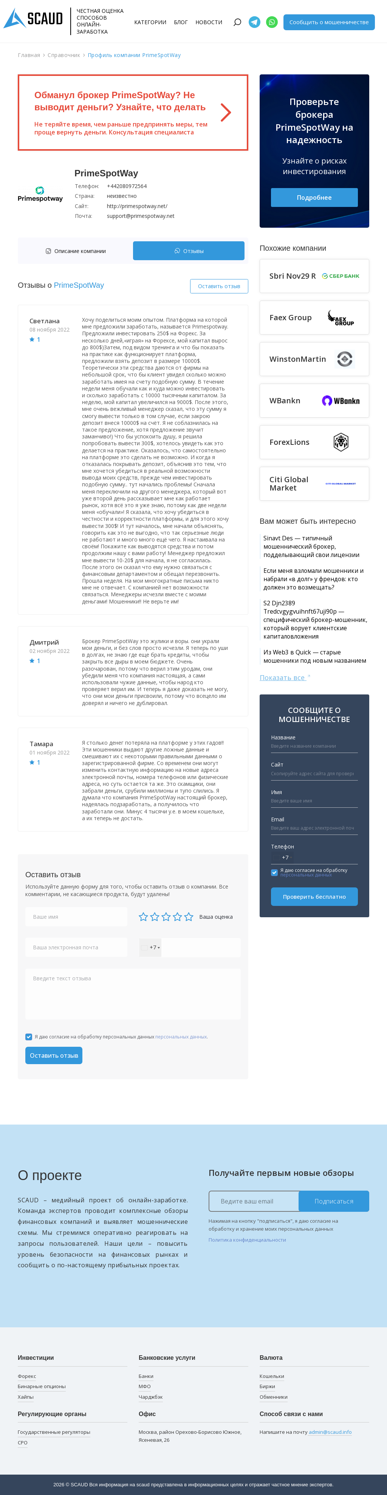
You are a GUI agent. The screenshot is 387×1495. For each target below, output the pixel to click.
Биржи (267, 1386)
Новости (208, 22)
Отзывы (189, 251)
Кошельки (272, 1376)
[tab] (77, 251)
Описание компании (75, 251)
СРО (23, 1442)
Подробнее (314, 197)
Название (283, 792)
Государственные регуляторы (54, 1432)
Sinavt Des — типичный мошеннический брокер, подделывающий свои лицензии (306, 554)
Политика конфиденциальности (247, 1239)
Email (277, 874)
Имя (276, 846)
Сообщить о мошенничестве (329, 22)
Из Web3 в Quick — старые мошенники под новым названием (308, 705)
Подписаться (334, 1201)
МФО (145, 1386)
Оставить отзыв (219, 286)
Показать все (285, 732)
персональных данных (181, 1037)
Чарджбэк (151, 1396)
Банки (146, 1376)
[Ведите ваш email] (289, 1201)
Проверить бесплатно (314, 951)
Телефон (282, 901)
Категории (150, 22)
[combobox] (150, 947)
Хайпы (26, 1396)
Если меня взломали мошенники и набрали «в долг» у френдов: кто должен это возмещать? (312, 600)
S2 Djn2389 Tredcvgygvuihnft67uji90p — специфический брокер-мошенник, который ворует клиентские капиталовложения (311, 654)
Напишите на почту (306, 1432)
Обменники (274, 1396)
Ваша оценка (216, 916)
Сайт (277, 819)
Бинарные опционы (42, 1386)
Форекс (27, 1376)
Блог (181, 22)
